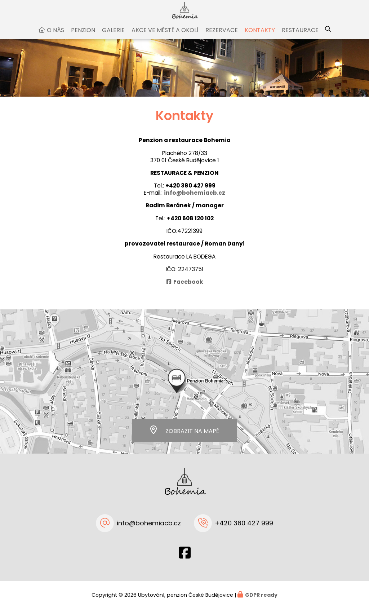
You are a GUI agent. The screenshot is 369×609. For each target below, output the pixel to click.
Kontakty (260, 37)
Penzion (83, 37)
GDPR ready (261, 595)
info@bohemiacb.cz (194, 200)
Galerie (113, 37)
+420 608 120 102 (190, 225)
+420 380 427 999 (190, 193)
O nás (55, 37)
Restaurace (300, 37)
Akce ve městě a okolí (165, 37)
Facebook (188, 289)
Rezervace (221, 37)
